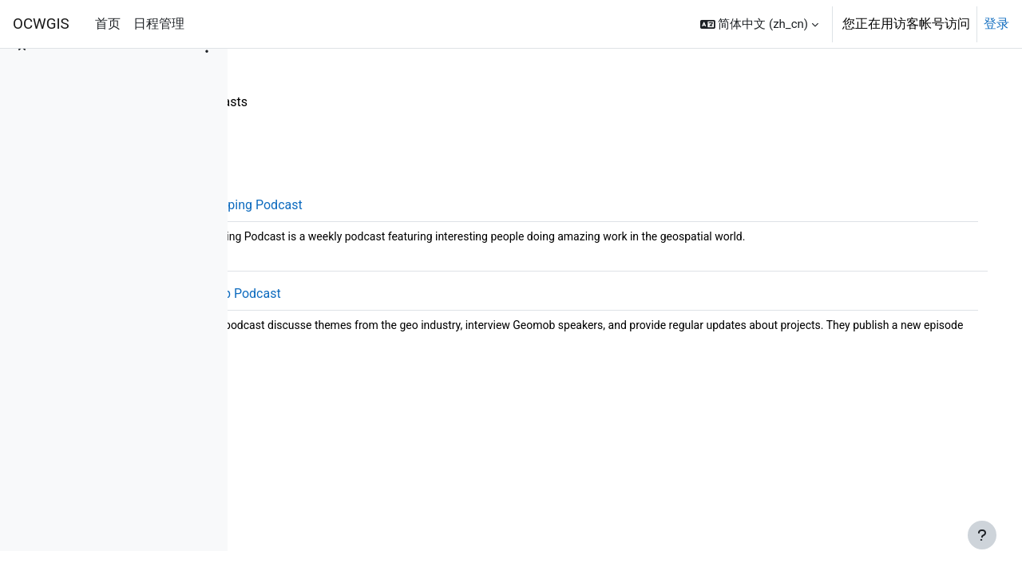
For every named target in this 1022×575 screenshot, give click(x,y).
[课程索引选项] (206, 72)
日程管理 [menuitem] (158, 23)
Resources (289, 101)
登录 (996, 23)
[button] (759, 24)
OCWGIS (41, 24)
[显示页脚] (982, 535)
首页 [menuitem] (108, 23)
